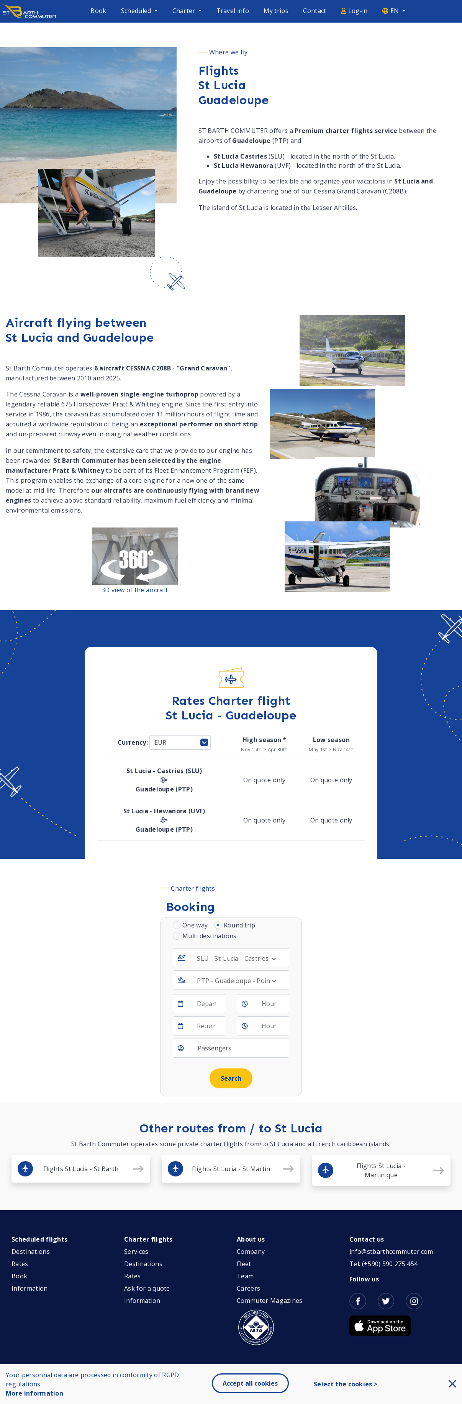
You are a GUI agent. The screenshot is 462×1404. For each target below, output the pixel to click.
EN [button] (391, 11)
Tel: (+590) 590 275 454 (383, 1264)
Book (98, 11)
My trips (276, 11)
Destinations (30, 1251)
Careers (248, 1288)
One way (195, 925)
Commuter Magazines (270, 1300)
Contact (314, 11)
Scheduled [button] (137, 11)
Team (245, 1276)
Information (29, 1288)
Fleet (244, 1264)
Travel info (232, 11)
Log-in (354, 11)
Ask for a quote (147, 1288)
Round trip (240, 925)
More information (34, 1393)
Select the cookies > (346, 1384)
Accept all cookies (250, 1383)
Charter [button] (184, 11)
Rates (19, 1264)
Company (251, 1251)
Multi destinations (209, 936)
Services (136, 1251)
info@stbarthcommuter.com (391, 1251)
